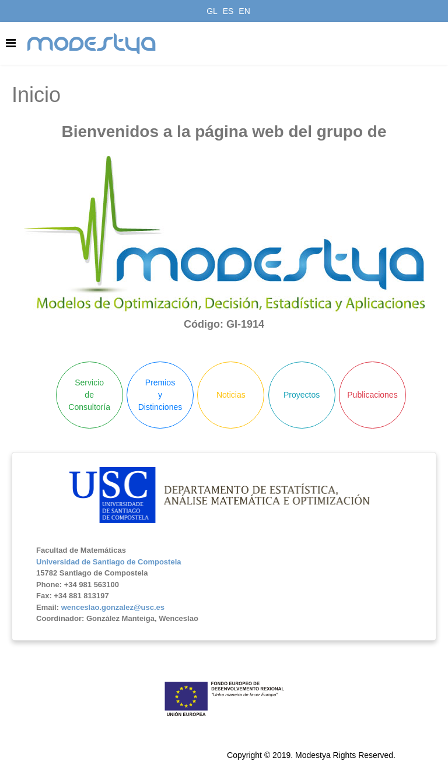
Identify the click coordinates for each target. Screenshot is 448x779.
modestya (92, 43)
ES (228, 11)
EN (244, 11)
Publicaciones (372, 394)
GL (212, 11)
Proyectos (302, 394)
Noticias (231, 394)
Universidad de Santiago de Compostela (108, 561)
